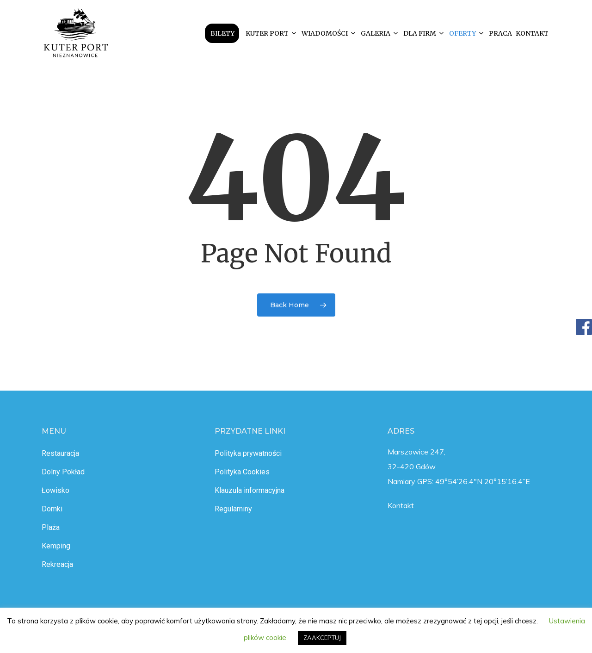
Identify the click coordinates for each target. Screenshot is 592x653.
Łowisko (55, 490)
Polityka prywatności (248, 453)
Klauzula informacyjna (249, 490)
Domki (52, 508)
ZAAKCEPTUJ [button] (322, 637)
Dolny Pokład (63, 471)
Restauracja (60, 453)
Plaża (51, 527)
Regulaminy (233, 508)
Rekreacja (57, 564)
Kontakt (401, 505)
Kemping (56, 545)
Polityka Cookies (242, 471)
